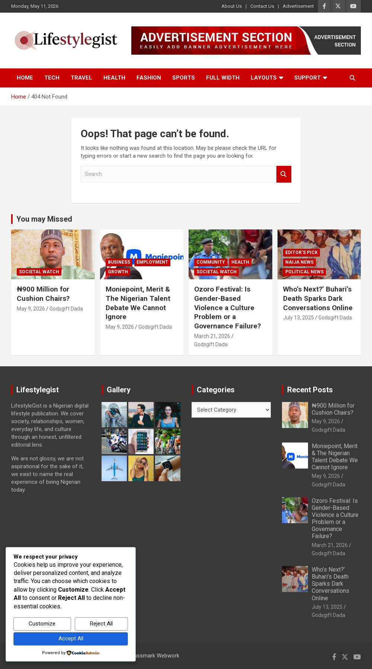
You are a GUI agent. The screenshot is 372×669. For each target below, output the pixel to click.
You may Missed (44, 219)
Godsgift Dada (66, 309)
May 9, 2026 (31, 309)
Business (119, 262)
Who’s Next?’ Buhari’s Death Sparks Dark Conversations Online (318, 298)
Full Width (223, 77)
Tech (52, 77)
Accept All (70, 638)
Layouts (264, 77)
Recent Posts (310, 389)
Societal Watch (39, 271)
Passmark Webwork (155, 655)
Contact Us (262, 6)
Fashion (149, 77)
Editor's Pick (301, 252)
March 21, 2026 (212, 336)
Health (114, 77)
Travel (81, 77)
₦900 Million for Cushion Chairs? (43, 294)
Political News (304, 271)
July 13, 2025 (298, 318)
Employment (152, 262)
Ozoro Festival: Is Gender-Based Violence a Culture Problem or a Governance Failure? (227, 307)
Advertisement (298, 6)
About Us (231, 6)
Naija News (299, 262)
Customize (42, 623)
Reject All (101, 623)
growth (118, 271)
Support (307, 77)
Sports (183, 77)
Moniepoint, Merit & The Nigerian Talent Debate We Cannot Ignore (138, 303)
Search (283, 174)
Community (210, 262)
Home (25, 77)
